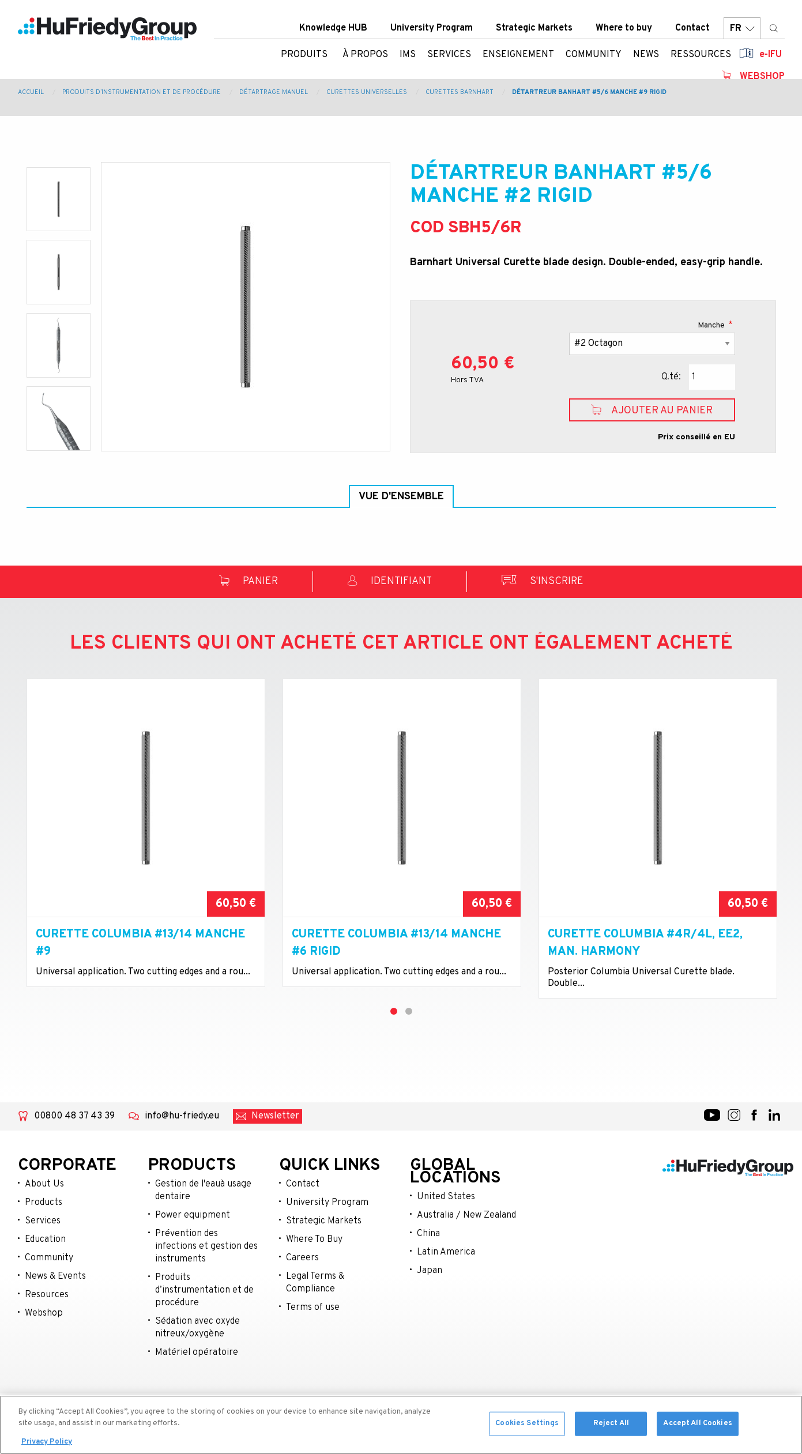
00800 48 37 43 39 (74, 1144)
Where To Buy (314, 1267)
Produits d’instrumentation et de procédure (141, 92)
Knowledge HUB (333, 28)
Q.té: (671, 377)
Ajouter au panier (652, 410)
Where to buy (624, 28)
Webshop (762, 76)
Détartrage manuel (273, 92)
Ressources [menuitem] (701, 55)
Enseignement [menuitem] (518, 55)
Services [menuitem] (449, 55)
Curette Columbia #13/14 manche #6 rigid (396, 971)
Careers (302, 1285)
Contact (692, 28)
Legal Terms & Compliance (315, 1310)
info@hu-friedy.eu (182, 1144)
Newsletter (275, 1144)
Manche (712, 325)
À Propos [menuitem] (365, 55)
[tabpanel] (146, 866)
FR (742, 28)
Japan (429, 1298)
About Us (44, 1212)
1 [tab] (393, 1038)
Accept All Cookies (697, 1425)
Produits (304, 55)
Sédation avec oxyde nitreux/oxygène (197, 1355)
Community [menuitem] (594, 55)
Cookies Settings (527, 1425)
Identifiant (390, 609)
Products (43, 1230)
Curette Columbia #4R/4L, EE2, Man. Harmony (645, 971)
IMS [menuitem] (408, 55)
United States (446, 1224)
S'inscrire (542, 609)
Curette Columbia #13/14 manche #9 (140, 971)
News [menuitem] (646, 55)
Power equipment (192, 1243)
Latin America (446, 1280)
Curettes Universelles (366, 92)
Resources (47, 1322)
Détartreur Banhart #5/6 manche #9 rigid (589, 92)
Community (49, 1285)
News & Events (55, 1304)
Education (45, 1267)
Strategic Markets (534, 28)
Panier (248, 609)
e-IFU (770, 55)
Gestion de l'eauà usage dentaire (203, 1218)
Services (43, 1249)
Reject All (611, 1425)
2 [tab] (408, 1038)
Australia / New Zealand (466, 1243)
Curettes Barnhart (460, 92)
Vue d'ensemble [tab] (401, 496)
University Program (431, 28)
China (428, 1261)
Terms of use (313, 1335)
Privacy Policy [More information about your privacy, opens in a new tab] (46, 1444)
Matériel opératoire (196, 1380)
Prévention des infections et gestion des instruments (206, 1274)
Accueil (31, 92)
